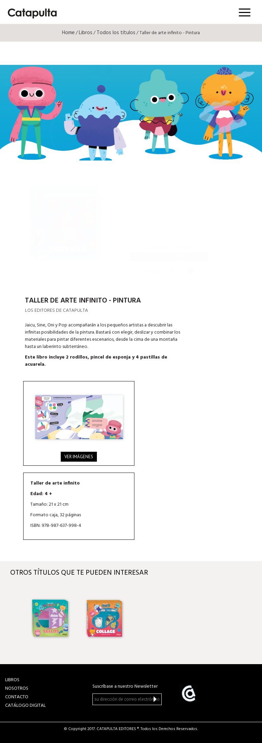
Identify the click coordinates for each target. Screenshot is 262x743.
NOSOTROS (16, 688)
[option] (50, 618)
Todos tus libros (169, 256)
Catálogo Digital (25, 706)
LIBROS (12, 680)
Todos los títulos (116, 33)
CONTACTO (16, 697)
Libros (85, 33)
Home (68, 33)
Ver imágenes (78, 457)
